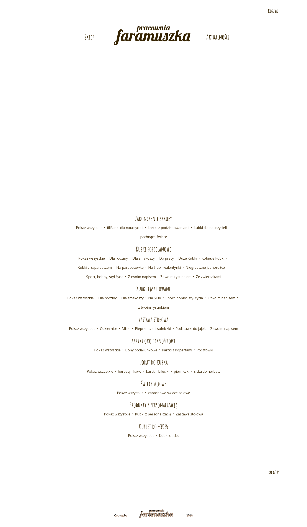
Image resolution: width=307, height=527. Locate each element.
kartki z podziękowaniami (168, 227)
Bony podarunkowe (141, 350)
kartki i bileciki (157, 371)
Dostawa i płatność (98, 487)
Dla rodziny (118, 258)
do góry (274, 472)
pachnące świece (153, 236)
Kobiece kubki (213, 258)
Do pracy (166, 258)
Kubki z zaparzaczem (95, 267)
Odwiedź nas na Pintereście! (300, 24)
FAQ (158, 487)
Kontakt (68, 487)
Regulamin (177, 487)
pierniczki (181, 371)
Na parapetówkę (130, 267)
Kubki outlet (169, 435)
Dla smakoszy (143, 258)
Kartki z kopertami (177, 350)
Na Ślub (154, 298)
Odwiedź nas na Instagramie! (300, 33)
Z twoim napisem (142, 276)
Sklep (89, 37)
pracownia (153, 34)
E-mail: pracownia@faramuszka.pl (99, 3)
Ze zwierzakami (208, 276)
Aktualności (217, 37)
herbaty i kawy (129, 371)
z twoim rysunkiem (153, 307)
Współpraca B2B (134, 487)
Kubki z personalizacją (153, 414)
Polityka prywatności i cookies (220, 487)
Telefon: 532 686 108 (218, 3)
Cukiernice (108, 328)
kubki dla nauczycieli (210, 227)
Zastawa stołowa (189, 414)
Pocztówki (205, 350)
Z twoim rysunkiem (175, 276)
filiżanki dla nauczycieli (125, 227)
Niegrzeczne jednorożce (205, 267)
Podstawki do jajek (191, 328)
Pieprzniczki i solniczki (153, 328)
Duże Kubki (187, 258)
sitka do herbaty (207, 371)
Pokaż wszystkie (89, 227)
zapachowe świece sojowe (169, 392)
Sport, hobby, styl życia (104, 276)
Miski (126, 328)
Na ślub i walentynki (164, 267)
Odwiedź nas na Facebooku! (300, 14)
